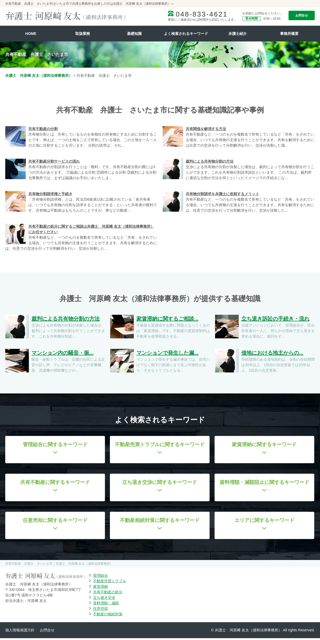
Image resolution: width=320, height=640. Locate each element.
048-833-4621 (202, 14)
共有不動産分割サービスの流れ (54, 161)
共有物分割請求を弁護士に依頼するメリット (222, 194)
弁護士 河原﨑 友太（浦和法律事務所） (38, 75)
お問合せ (301, 15)
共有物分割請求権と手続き (50, 194)
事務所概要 (289, 33)
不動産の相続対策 (107, 616)
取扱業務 (82, 33)
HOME (30, 33)
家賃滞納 (100, 588)
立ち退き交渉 (104, 599)
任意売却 (100, 610)
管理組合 (100, 577)
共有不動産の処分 (107, 594)
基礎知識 (134, 33)
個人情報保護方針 (20, 632)
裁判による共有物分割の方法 (209, 161)
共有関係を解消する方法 (206, 129)
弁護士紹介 (237, 33)
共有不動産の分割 (43, 129)
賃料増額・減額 (106, 605)
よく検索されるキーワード (186, 33)
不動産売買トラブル (109, 583)
